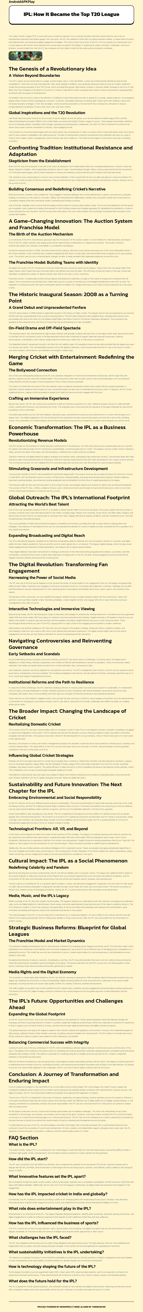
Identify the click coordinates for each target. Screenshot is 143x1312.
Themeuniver (99, 1306)
